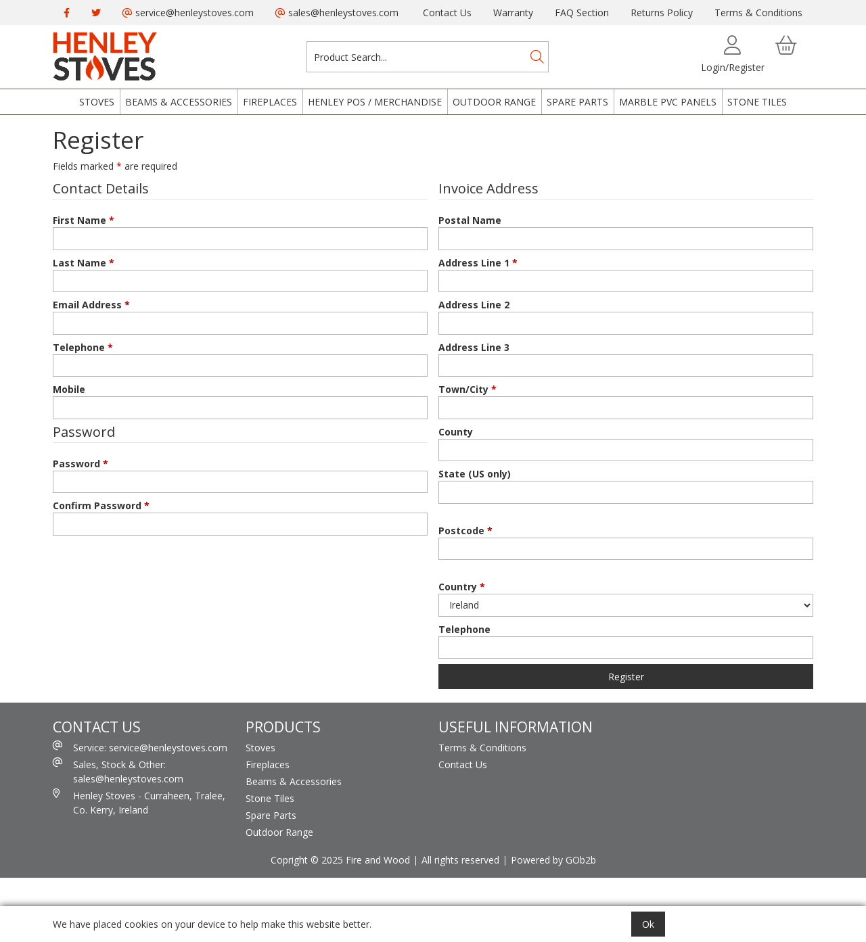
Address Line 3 (473, 347)
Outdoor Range (494, 101)
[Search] (537, 57)
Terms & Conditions (758, 12)
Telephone (83, 347)
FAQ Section (582, 12)
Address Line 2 (473, 304)
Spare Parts (577, 101)
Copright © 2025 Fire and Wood (340, 859)
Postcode (465, 530)
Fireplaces (270, 101)
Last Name (83, 262)
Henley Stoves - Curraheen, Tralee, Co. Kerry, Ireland (139, 802)
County (455, 431)
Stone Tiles (757, 101)
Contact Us (447, 12)
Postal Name (469, 220)
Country (461, 586)
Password (80, 463)
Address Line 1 (478, 262)
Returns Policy (662, 12)
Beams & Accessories (178, 101)
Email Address (91, 304)
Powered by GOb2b (553, 859)
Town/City (467, 389)
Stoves (96, 101)
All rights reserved (460, 859)
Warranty (513, 12)
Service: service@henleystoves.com (140, 747)
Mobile (69, 389)
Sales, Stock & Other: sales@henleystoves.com (118, 771)
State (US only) (474, 473)
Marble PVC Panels (667, 101)
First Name (83, 220)
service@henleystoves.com (188, 12)
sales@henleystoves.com (336, 12)
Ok (648, 924)
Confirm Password (101, 505)
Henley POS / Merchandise (375, 101)
